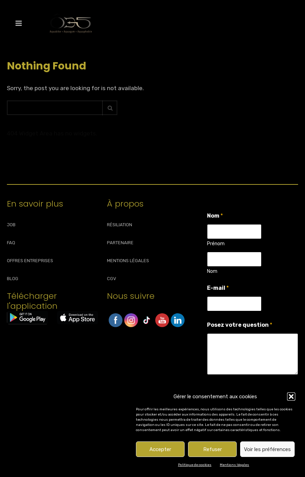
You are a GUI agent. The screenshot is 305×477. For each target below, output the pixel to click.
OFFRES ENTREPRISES (30, 260)
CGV (111, 278)
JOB (11, 224)
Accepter (160, 449)
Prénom (216, 244)
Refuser (212, 449)
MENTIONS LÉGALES (128, 260)
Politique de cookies (194, 465)
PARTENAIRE (120, 242)
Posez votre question (239, 325)
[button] (291, 396)
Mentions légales (234, 465)
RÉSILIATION (119, 224)
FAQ (11, 242)
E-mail (218, 288)
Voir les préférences (267, 449)
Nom (212, 271)
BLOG (12, 278)
